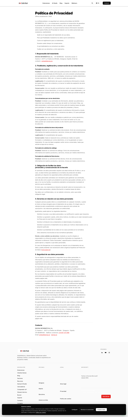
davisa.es (54, 335)
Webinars (74, 3)
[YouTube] (105, 352)
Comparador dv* (22, 389)
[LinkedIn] (102, 352)
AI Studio (54, 3)
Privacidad (63, 391)
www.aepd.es (46, 250)
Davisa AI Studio (22, 384)
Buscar (19, 395)
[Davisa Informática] (57, 354)
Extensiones (46, 3)
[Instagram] (109, 352)
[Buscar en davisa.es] (92, 3)
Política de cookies (65, 398)
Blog (61, 3)
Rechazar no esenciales (87, 409)
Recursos (20, 381)
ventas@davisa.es (46, 61)
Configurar (74, 409)
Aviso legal (63, 384)
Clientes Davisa (21, 373)
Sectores (20, 378)
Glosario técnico (22, 392)
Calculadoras (21, 386)
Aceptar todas (101, 409)
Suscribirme (106, 396)
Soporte (67, 3)
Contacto (106, 3)
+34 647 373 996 (63, 332)
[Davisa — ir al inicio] (23, 3)
